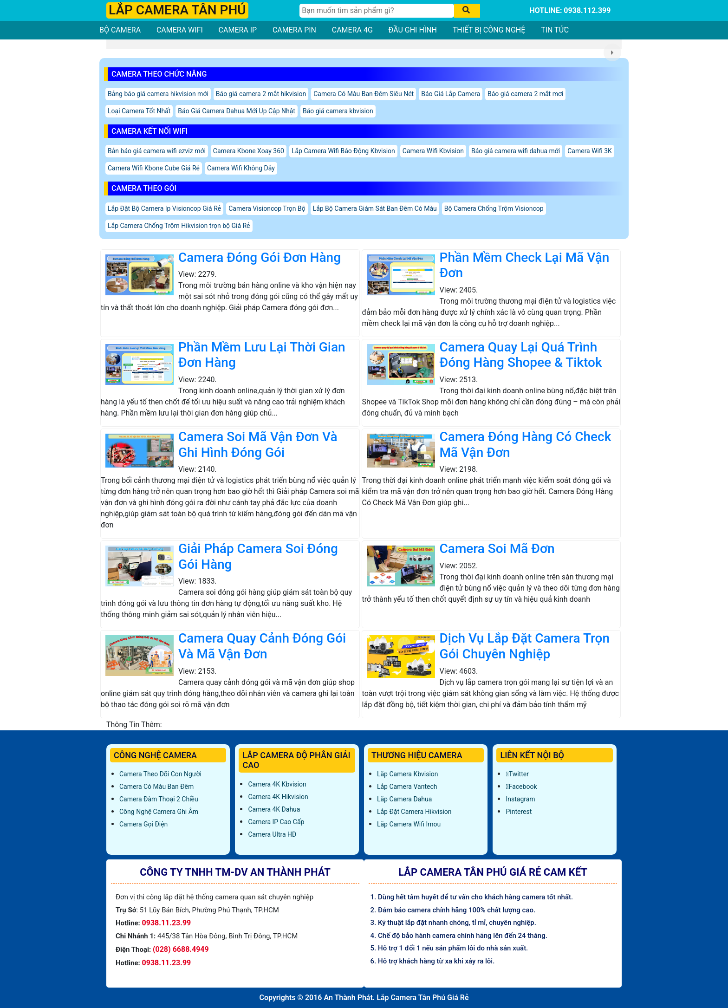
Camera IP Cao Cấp (276, 822)
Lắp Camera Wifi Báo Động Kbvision (343, 151)
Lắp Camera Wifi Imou (409, 824)
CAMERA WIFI (179, 30)
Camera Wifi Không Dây (241, 168)
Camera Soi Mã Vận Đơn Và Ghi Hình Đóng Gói (258, 444)
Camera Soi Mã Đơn (497, 548)
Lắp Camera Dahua (404, 799)
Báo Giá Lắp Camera (450, 94)
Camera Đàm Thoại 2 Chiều (158, 799)
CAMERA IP (238, 30)
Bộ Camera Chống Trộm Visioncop (494, 208)
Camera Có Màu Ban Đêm (156, 786)
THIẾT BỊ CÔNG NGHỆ (489, 30)
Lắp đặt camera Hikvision (414, 811)
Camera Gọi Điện (143, 824)
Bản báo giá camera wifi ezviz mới (157, 151)
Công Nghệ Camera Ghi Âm (158, 811)
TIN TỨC (555, 30)
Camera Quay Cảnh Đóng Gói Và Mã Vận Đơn (262, 646)
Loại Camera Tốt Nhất (139, 111)
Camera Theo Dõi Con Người (160, 774)
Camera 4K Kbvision (277, 784)
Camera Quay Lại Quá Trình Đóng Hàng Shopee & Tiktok (521, 355)
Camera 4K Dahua (274, 809)
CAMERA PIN (294, 30)
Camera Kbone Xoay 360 (248, 151)
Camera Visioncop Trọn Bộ (266, 208)
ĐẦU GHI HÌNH (413, 30)
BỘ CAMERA (120, 30)
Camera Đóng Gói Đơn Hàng (259, 257)
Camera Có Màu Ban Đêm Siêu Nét (363, 94)
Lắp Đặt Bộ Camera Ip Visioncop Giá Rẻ (164, 208)
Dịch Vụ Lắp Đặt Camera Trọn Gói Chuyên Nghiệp (525, 646)
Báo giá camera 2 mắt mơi (525, 94)
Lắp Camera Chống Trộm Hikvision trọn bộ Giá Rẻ (179, 225)
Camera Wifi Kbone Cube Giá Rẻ (154, 168)
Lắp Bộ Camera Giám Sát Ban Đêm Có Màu (375, 208)
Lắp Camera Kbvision (407, 774)
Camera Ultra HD (272, 834)
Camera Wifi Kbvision (433, 151)
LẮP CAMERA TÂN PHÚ (177, 10)
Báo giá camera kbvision (338, 111)
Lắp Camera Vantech (407, 786)
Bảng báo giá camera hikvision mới (158, 94)
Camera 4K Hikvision (278, 796)
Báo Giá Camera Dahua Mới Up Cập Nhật (236, 111)
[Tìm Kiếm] (376, 11)
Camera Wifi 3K (589, 151)
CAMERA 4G (352, 30)
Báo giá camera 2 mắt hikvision (261, 94)
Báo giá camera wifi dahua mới (515, 151)
